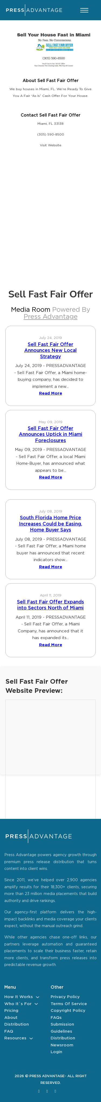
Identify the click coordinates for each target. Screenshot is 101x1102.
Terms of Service (69, 1004)
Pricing (11, 1010)
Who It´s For (18, 1004)
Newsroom (62, 1045)
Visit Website (50, 145)
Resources (15, 1038)
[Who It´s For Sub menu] (36, 1004)
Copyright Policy (68, 1010)
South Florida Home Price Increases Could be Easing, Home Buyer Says (50, 524)
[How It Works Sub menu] (38, 997)
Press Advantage (51, 317)
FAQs (56, 1017)
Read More (50, 393)
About (11, 1017)
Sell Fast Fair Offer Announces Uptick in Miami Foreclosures (50, 434)
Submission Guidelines (62, 1028)
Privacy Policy (65, 997)
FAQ (8, 1031)
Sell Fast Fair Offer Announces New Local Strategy (50, 351)
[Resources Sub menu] (31, 1038)
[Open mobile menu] (84, 10)
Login (56, 1052)
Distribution (16, 1024)
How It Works (18, 997)
